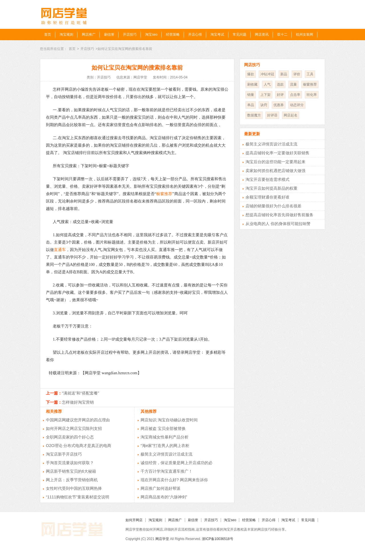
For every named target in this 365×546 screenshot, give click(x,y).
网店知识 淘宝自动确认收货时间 (169, 420)
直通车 (60, 250)
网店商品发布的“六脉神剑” (164, 497)
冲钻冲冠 (267, 74)
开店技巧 (130, 35)
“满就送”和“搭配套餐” (80, 393)
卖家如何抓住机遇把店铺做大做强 (275, 170)
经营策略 (173, 35)
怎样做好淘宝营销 (78, 402)
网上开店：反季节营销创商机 (72, 480)
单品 (250, 105)
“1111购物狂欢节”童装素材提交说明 (77, 497)
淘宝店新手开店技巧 (64, 454)
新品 (283, 74)
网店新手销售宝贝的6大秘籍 (71, 471)
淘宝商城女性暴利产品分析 (164, 437)
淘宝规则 (66, 35)
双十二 (282, 35)
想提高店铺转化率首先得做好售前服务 (279, 215)
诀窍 (263, 105)
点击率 (295, 95)
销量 (250, 95)
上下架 (265, 95)
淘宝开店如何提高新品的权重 (271, 188)
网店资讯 (262, 35)
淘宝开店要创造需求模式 (267, 179)
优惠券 (278, 105)
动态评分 (297, 105)
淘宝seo (151, 35)
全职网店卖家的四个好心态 (70, 437)
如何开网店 (134, 520)
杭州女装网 (304, 35)
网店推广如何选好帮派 (161, 488)
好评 (280, 95)
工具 (310, 74)
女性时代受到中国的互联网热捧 (74, 488)
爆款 (250, 74)
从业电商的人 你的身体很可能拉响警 (278, 223)
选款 (280, 84)
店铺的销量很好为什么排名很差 (273, 206)
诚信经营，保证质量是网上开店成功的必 (176, 462)
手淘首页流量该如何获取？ (70, 462)
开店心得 (195, 35)
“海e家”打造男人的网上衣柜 (165, 445)
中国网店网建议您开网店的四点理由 (78, 420)
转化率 (312, 95)
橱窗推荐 (164, 194)
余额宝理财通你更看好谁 (267, 197)
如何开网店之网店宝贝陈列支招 (74, 428)
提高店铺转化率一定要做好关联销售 (277, 153)
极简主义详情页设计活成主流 (166, 454)
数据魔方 (254, 115)
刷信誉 (109, 35)
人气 (267, 84)
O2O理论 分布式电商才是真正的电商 (78, 445)
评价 (296, 74)
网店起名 (290, 115)
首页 (47, 35)
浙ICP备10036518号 (217, 539)
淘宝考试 (217, 35)
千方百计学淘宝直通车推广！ (166, 471)
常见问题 (239, 35)
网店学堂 (162, 539)
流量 (293, 84)
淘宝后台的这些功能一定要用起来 (275, 161)
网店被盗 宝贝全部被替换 (163, 428)
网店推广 (89, 35)
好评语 (272, 115)
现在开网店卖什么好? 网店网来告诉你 (174, 480)
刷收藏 (252, 84)
